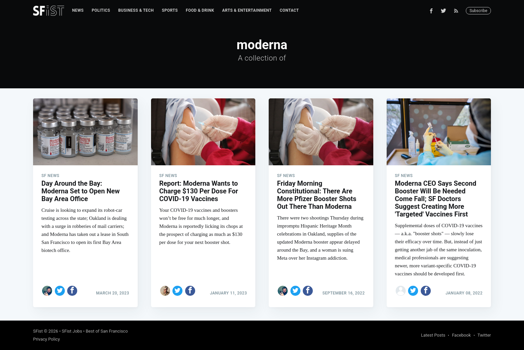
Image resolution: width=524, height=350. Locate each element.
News (78, 10)
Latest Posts (433, 335)
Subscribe (478, 10)
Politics (101, 10)
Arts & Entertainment (247, 10)
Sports (170, 10)
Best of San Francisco (107, 331)
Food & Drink (200, 10)
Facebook (461, 335)
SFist (38, 331)
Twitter (484, 335)
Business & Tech (136, 10)
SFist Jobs (72, 331)
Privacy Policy (46, 339)
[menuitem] (78, 10)
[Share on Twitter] (60, 290)
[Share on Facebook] (72, 290)
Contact (289, 10)
